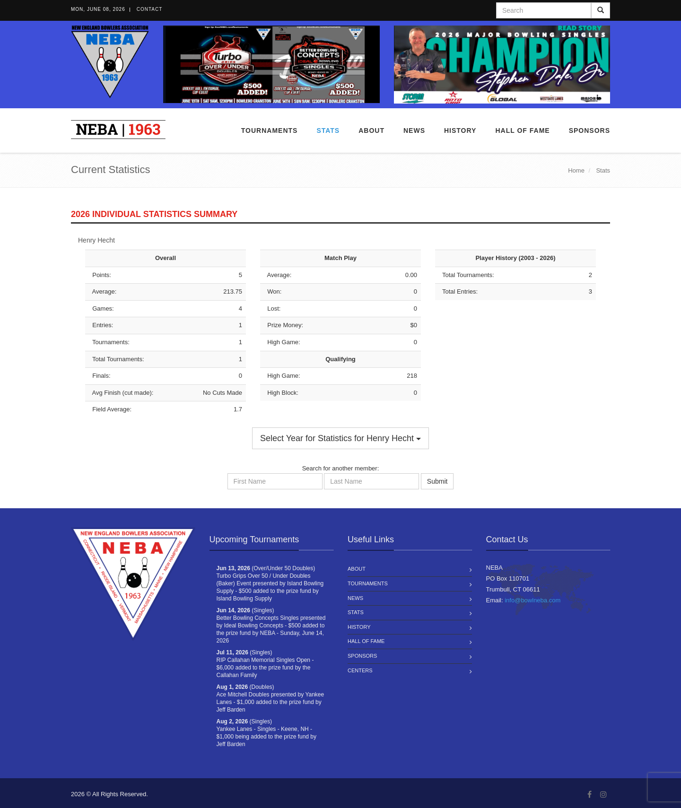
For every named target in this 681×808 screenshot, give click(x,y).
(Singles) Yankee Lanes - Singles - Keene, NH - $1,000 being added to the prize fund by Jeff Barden (267, 732)
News (414, 130)
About (371, 130)
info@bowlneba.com (532, 600)
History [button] (460, 130)
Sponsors (589, 130)
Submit (437, 481)
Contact (150, 9)
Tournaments (269, 130)
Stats (328, 130)
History (359, 627)
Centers (360, 670)
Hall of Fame (522, 130)
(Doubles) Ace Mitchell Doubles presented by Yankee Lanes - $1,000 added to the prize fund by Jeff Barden (270, 698)
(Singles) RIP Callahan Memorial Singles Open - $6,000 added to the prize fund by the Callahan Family (265, 663)
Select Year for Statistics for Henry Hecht (340, 438)
